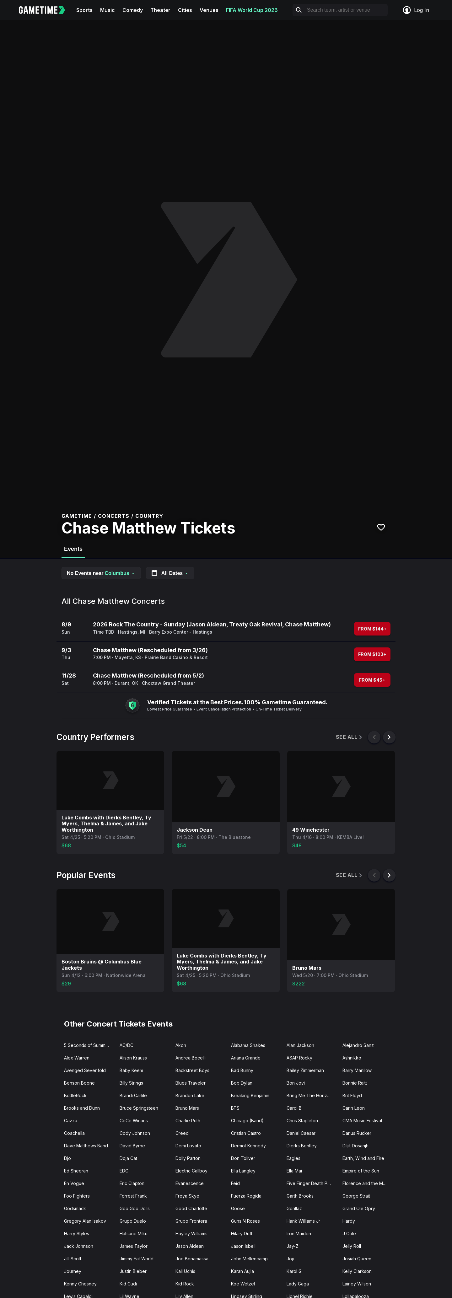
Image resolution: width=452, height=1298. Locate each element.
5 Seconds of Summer (87, 1045)
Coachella (74, 1133)
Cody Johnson (135, 1133)
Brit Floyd (352, 1095)
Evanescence (189, 1183)
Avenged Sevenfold (85, 1070)
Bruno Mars (187, 1108)
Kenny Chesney (80, 1283)
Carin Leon (353, 1108)
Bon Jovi (296, 1083)
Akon (180, 1045)
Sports (84, 10)
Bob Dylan (241, 1083)
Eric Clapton (132, 1183)
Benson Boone (79, 1083)
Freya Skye (187, 1196)
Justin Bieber (133, 1271)
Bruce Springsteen (139, 1108)
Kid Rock (184, 1283)
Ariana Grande (246, 1057)
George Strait (356, 1196)
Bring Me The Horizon (309, 1095)
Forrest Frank (133, 1196)
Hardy (348, 1221)
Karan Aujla (242, 1271)
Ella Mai (294, 1170)
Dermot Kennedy (248, 1145)
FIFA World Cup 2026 (252, 10)
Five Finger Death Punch (312, 1183)
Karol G (294, 1271)
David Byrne (132, 1145)
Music (107, 10)
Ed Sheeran (76, 1170)
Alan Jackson (300, 1045)
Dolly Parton (188, 1158)
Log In (415, 10)
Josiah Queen (356, 1258)
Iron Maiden (299, 1233)
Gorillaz (294, 1208)
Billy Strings (131, 1083)
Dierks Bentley (302, 1145)
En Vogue (74, 1183)
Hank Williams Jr (303, 1221)
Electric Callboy (191, 1170)
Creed (182, 1133)
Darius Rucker (356, 1133)
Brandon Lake (189, 1095)
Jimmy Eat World (136, 1258)
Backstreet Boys (192, 1070)
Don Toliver (243, 1158)
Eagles (293, 1158)
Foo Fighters (77, 1196)
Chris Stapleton (302, 1120)
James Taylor (134, 1246)
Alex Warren (76, 1057)
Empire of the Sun (360, 1170)
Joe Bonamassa (191, 1258)
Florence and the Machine (367, 1183)
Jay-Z (293, 1246)
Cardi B (294, 1108)
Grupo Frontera (191, 1221)
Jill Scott (72, 1258)
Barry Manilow (357, 1070)
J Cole (349, 1233)
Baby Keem (131, 1070)
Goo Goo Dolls (135, 1208)
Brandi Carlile (133, 1095)
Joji (290, 1258)
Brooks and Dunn (82, 1108)
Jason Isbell (243, 1246)
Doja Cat (128, 1158)
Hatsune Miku (134, 1233)
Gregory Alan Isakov (85, 1221)
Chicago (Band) (247, 1120)
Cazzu (70, 1120)
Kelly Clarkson (357, 1271)
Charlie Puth (187, 1120)
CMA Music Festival (362, 1120)
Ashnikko (351, 1057)
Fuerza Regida (246, 1196)
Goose (238, 1208)
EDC (124, 1170)
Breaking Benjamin (250, 1095)
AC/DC (126, 1045)
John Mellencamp (249, 1258)
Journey (72, 1271)
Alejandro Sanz (358, 1045)
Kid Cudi (128, 1283)
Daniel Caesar (301, 1133)
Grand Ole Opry (358, 1208)
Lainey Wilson (356, 1283)
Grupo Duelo (133, 1221)
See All (349, 737)
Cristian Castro (246, 1133)
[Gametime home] (46, 10)
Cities (185, 10)
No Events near (101, 573)
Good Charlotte (191, 1208)
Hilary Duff (241, 1233)
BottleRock (75, 1095)
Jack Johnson (78, 1246)
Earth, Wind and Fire (363, 1158)
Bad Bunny (242, 1070)
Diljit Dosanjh (355, 1145)
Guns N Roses (245, 1221)
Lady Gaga (298, 1283)
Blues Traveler (190, 1083)
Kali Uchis (185, 1271)
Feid (235, 1183)
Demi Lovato (188, 1145)
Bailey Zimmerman (305, 1070)
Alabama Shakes (248, 1045)
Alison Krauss (133, 1057)
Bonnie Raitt (354, 1083)
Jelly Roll (351, 1246)
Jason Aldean (189, 1246)
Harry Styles (76, 1233)
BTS (235, 1108)
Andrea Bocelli (190, 1057)
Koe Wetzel (243, 1283)
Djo (67, 1158)
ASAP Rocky (299, 1057)
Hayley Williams (191, 1233)
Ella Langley (243, 1170)
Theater (160, 10)
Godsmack (75, 1208)
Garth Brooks (300, 1196)
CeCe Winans (134, 1120)
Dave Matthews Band (86, 1145)
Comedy (132, 10)
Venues (209, 10)
